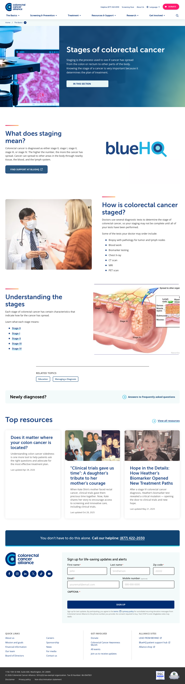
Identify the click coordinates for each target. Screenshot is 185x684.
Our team (10, 651)
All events (95, 649)
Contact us (51, 655)
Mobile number (134, 578)
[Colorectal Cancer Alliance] (15, 7)
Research (131, 15)
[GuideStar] (174, 675)
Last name (116, 564)
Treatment (73, 15)
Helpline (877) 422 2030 (110, 7)
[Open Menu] (177, 15)
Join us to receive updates (104, 653)
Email (70, 578)
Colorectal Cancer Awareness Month (105, 643)
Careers (50, 638)
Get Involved (156, 15)
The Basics (11, 15)
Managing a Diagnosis (65, 379)
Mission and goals (14, 642)
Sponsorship (52, 642)
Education (43, 379)
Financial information (16, 646)
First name (73, 564)
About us (9, 638)
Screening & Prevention (42, 15)
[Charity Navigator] (160, 675)
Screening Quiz (128, 7)
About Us (140, 7)
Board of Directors (14, 655)
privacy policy (128, 611)
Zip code (158, 564)
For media (51, 651)
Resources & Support (103, 15)
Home (7, 23)
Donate (94, 638)
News (49, 646)
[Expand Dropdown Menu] (153, 7)
